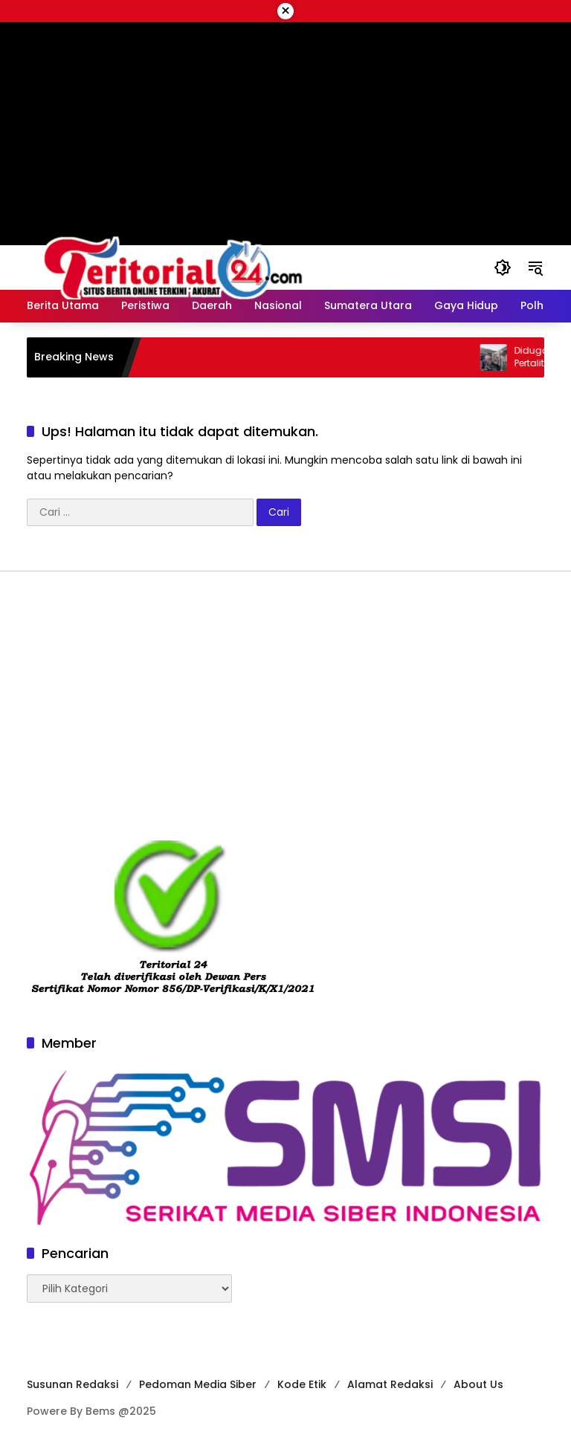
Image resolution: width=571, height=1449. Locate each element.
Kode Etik (301, 1384)
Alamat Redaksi (390, 1384)
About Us (478, 1384)
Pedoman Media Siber (198, 1384)
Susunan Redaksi (72, 1384)
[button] (503, 267)
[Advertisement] (285, 705)
